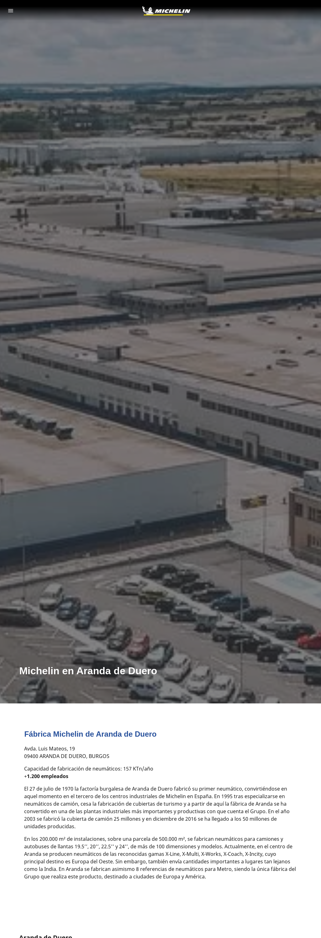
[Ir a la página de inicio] (166, 10)
